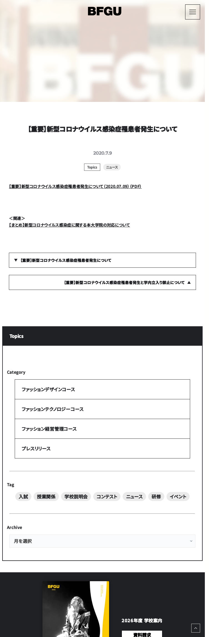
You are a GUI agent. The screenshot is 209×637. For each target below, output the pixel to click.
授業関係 (46, 496)
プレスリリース (36, 448)
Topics (16, 336)
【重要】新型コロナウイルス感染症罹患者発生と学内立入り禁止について (124, 282)
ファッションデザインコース (48, 389)
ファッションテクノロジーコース (52, 409)
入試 (23, 496)
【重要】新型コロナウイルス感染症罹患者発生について (65, 260)
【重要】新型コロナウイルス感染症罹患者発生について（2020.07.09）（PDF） (75, 186)
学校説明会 (76, 496)
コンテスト (107, 496)
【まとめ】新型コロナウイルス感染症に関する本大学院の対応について (69, 225)
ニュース (134, 496)
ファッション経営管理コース (49, 429)
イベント (178, 496)
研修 (156, 496)
